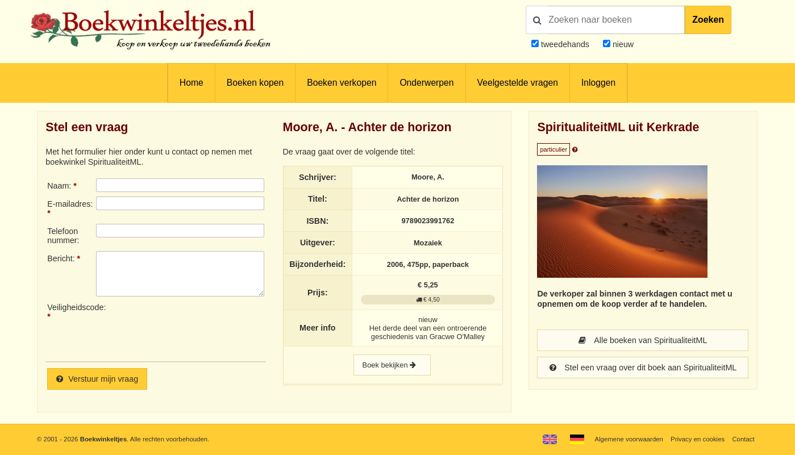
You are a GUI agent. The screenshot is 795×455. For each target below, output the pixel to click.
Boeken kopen (255, 82)
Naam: (59, 185)
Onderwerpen (426, 82)
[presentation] (191, 328)
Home (191, 82)
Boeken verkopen (341, 82)
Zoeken (708, 19)
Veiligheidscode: (71, 307)
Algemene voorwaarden (628, 439)
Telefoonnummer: (63, 236)
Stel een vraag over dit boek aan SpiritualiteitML (643, 367)
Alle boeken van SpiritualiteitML (642, 340)
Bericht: (60, 258)
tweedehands (565, 44)
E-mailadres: (70, 203)
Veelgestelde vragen (517, 82)
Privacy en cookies (698, 439)
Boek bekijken (392, 365)
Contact (743, 439)
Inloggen (598, 82)
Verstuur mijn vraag (97, 378)
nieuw (622, 44)
